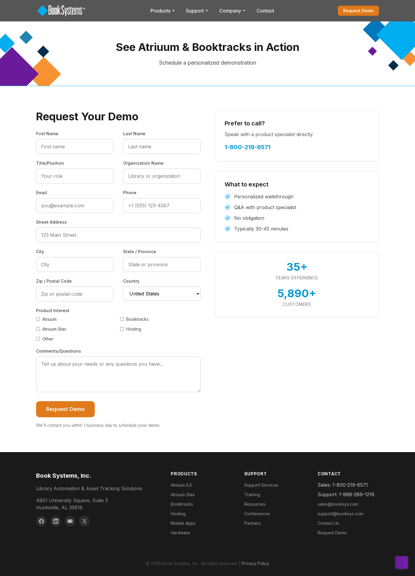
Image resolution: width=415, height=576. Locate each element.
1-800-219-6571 (248, 147)
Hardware (180, 532)
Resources (254, 504)
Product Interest (52, 310)
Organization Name (143, 163)
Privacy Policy (255, 563)
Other (44, 338)
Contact (265, 11)
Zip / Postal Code (54, 281)
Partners (252, 523)
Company (232, 11)
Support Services (261, 485)
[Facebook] (41, 521)
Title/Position (50, 163)
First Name (47, 133)
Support (197, 11)
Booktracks (134, 319)
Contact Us (328, 523)
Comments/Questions (58, 351)
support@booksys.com (340, 513)
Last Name (134, 133)
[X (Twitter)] (84, 521)
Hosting (130, 328)
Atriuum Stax (51, 328)
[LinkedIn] (55, 521)
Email (41, 192)
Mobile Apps (183, 523)
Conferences (257, 513)
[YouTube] (70, 521)
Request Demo (358, 10)
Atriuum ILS (181, 485)
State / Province (139, 251)
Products (162, 11)
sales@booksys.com (338, 504)
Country (131, 281)
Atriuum (46, 319)
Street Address (51, 222)
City (40, 251)
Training (252, 494)
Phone (129, 192)
